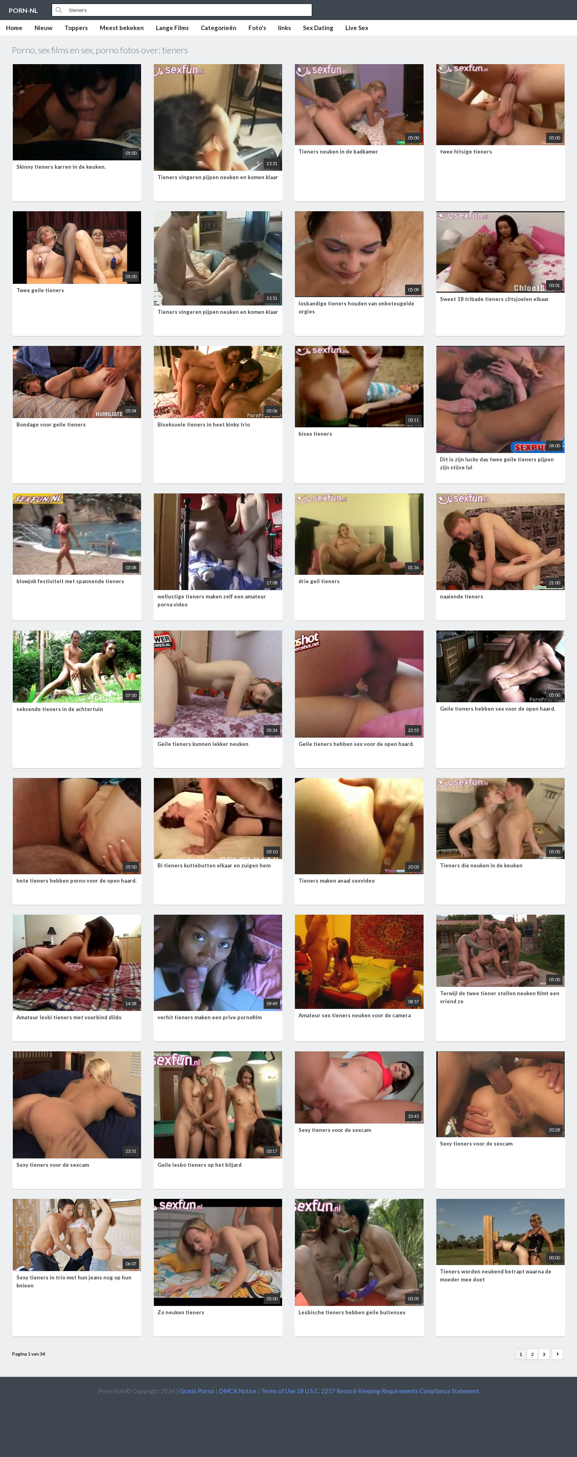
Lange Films (172, 27)
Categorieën (218, 27)
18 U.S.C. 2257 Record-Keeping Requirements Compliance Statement (388, 1390)
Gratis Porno (197, 1390)
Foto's (257, 27)
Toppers (76, 27)
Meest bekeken (122, 27)
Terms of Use (278, 1390)
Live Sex (356, 27)
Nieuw (43, 27)
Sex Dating (318, 27)
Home (14, 27)
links (284, 27)
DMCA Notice (237, 1390)
